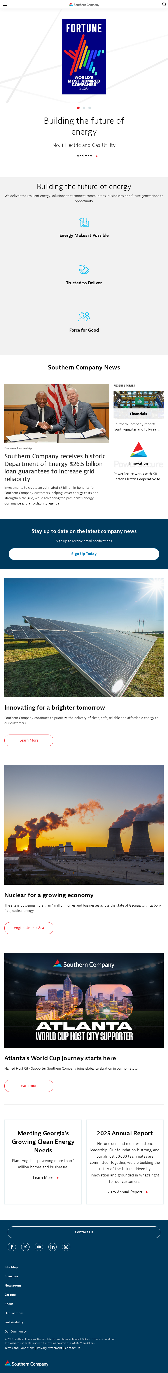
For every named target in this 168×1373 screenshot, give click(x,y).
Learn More (28, 740)
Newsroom (13, 1285)
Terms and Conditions (19, 1348)
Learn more (28, 1085)
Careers (10, 1295)
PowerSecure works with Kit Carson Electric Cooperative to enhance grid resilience (137, 477)
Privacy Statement (49, 1348)
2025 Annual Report (125, 1192)
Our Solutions (14, 1313)
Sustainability (14, 1322)
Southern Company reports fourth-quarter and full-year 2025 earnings (136, 427)
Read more (84, 156)
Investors (12, 1276)
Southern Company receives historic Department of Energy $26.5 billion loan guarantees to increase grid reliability (54, 467)
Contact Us (84, 1232)
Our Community (16, 1331)
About (9, 1304)
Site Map (11, 1267)
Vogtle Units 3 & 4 (29, 928)
